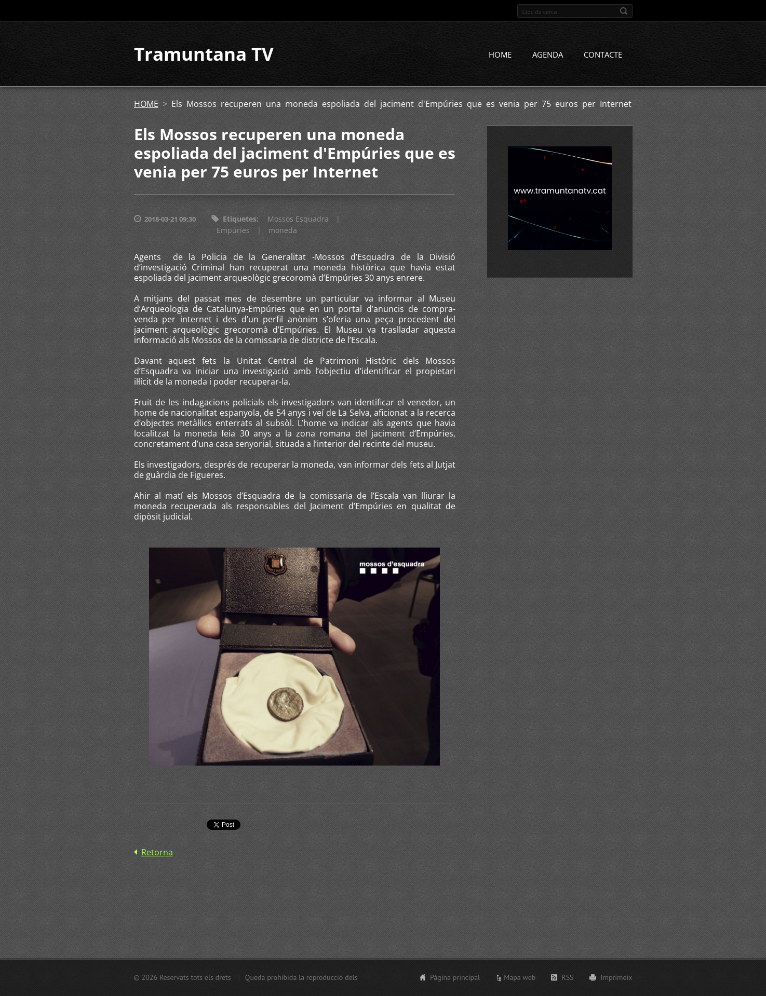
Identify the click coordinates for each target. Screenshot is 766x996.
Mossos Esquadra (298, 220)
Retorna (157, 853)
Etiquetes (240, 220)
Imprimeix (617, 977)
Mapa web (519, 977)
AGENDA (547, 55)
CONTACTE (603, 55)
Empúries (233, 231)
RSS (567, 977)
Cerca (623, 11)
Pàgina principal (455, 977)
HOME (500, 55)
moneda (282, 231)
